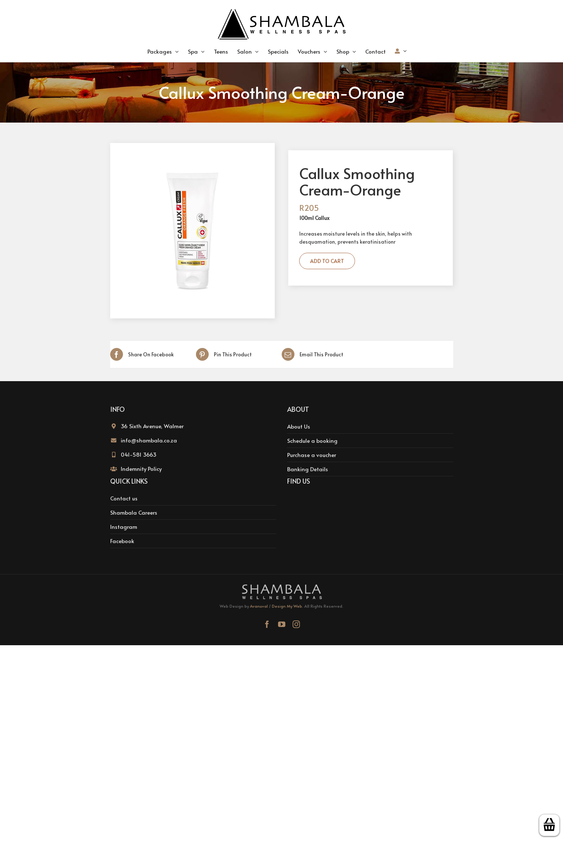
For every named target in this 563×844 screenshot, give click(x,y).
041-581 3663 (139, 454)
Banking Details (307, 469)
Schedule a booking (312, 440)
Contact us (124, 498)
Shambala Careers (133, 512)
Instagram (123, 526)
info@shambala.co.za (149, 440)
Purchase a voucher (311, 454)
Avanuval (259, 606)
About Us (298, 426)
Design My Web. (287, 606)
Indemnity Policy (141, 468)
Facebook (122, 541)
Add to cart (327, 261)
